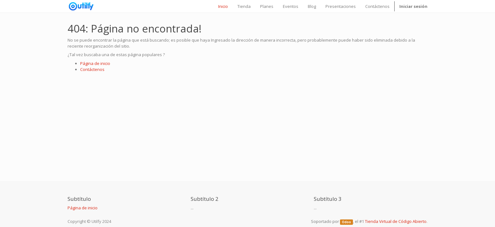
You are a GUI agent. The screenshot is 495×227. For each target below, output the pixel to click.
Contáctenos (92, 69)
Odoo (346, 222)
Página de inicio (95, 63)
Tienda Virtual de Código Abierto (395, 221)
